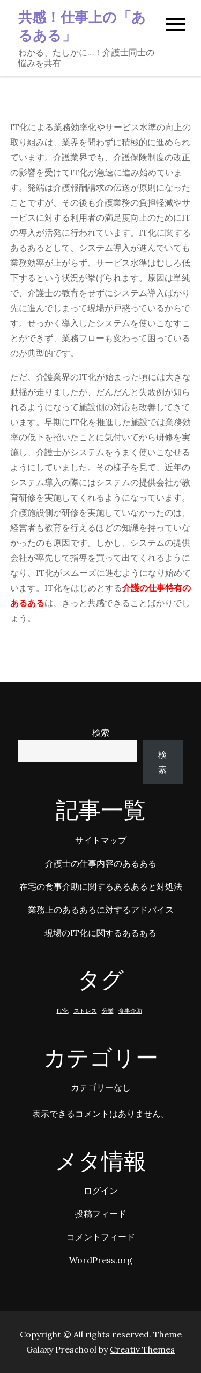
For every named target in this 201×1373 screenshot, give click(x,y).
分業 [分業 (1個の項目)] (108, 1011)
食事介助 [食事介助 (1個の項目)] (130, 1011)
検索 (100, 732)
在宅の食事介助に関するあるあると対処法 (100, 886)
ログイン (101, 1190)
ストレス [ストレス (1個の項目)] (85, 1011)
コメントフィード (100, 1236)
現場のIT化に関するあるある (100, 932)
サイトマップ (100, 840)
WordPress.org (100, 1260)
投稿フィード (100, 1213)
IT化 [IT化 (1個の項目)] (63, 1011)
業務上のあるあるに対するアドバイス (101, 909)
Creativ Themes (142, 1349)
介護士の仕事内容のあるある (101, 863)
